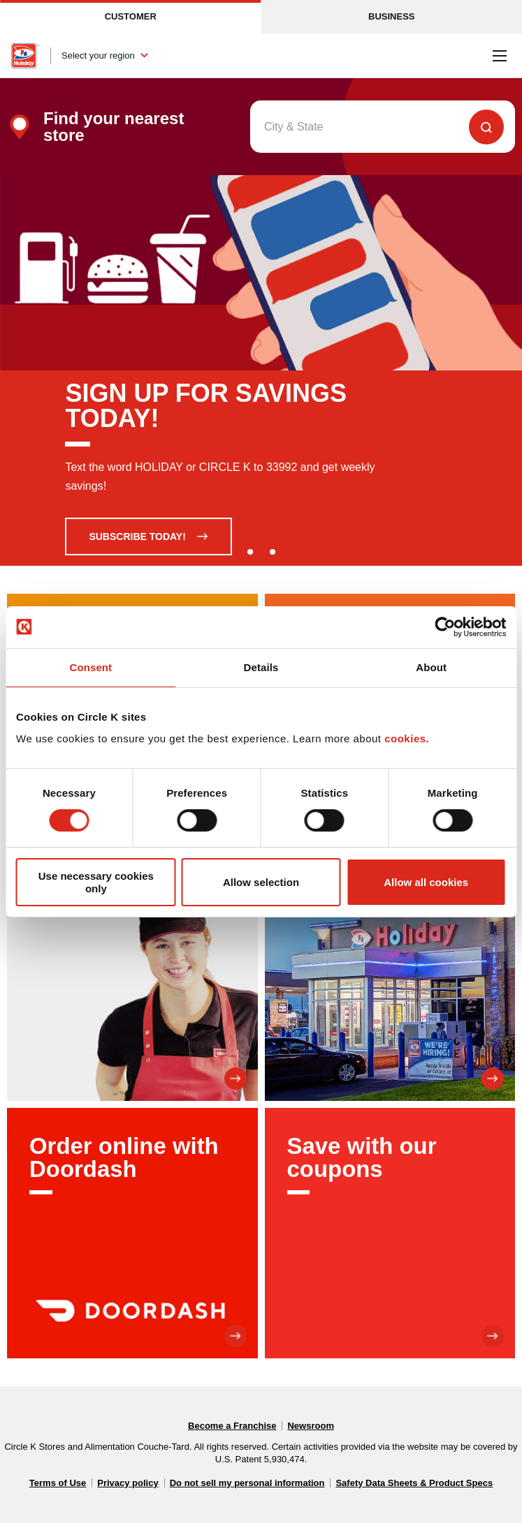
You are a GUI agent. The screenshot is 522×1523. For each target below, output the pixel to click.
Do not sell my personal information (247, 1483)
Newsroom (310, 1425)
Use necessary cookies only (96, 882)
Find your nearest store (113, 127)
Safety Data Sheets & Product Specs (414, 1483)
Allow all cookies (426, 882)
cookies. (406, 738)
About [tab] (431, 667)
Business (391, 16)
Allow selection (261, 882)
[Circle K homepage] (25, 56)
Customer (131, 16)
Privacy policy (127, 1483)
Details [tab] (261, 667)
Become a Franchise (232, 1425)
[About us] (390, 976)
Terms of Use (57, 1483)
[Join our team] (132, 976)
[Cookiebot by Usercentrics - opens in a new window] (445, 626)
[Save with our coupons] (390, 1233)
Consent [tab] (90, 667)
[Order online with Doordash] (132, 1233)
